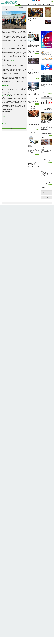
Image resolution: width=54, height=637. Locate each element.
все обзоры (37, 78)
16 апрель (29, 121)
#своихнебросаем (5, 121)
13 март (41, 91)
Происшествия (41, 4)
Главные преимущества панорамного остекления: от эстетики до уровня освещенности (46, 178)
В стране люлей (30, 122)
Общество (34, 4)
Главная (18, 4)
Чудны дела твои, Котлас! (45, 92)
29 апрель (42, 171)
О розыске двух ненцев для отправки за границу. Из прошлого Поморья (46, 160)
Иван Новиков (13, 60)
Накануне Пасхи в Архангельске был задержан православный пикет (46, 151)
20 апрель (42, 149)
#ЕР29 (3, 116)
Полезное (46, 197)
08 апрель (29, 96)
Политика (23, 4)
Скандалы (47, 4)
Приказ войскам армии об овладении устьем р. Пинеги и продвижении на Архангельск (46, 155)
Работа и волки (43, 82)
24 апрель (29, 145)
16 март (29, 151)
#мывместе (4, 123)
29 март (41, 158)
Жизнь (52, 4)
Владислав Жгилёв (6, 95)
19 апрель (29, 68)
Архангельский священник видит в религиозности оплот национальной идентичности (46, 121)
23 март (29, 71)
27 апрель (42, 181)
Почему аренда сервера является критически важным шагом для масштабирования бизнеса (46, 169)
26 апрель (11, 128)
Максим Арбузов (5, 85)
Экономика (28, 4)
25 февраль (29, 50)
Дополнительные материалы (46, 193)
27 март (29, 127)
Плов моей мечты (31, 128)
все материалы (37, 53)
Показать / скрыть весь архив (33, 166)
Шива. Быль (30, 146)
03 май (41, 128)
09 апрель (42, 85)
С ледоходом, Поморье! (45, 89)
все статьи (37, 129)
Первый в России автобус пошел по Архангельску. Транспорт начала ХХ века (33, 98)
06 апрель (29, 44)
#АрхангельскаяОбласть (7, 118)
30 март (29, 100)
